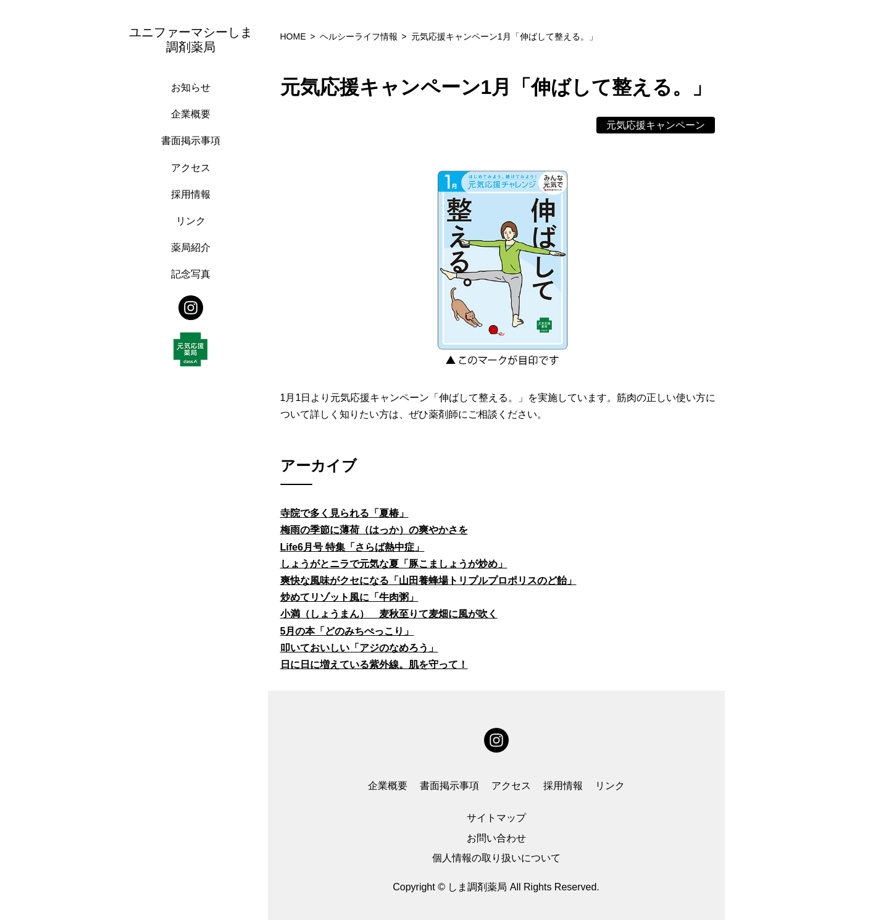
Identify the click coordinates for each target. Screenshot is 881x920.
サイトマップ (496, 817)
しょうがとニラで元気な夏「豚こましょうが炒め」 (393, 564)
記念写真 (191, 274)
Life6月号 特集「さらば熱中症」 (352, 547)
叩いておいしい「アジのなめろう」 (359, 648)
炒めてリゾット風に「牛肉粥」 (349, 597)
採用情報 (191, 194)
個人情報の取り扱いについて (496, 858)
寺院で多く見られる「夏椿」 (344, 513)
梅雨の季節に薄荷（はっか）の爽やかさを (374, 530)
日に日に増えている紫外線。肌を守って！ (374, 664)
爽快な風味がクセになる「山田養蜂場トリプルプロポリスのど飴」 (428, 580)
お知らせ (191, 87)
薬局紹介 (191, 247)
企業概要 (191, 114)
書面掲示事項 (190, 140)
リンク (191, 221)
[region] (194, 460)
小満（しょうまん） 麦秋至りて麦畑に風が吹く (389, 614)
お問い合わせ (496, 838)
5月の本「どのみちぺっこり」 (347, 631)
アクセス (191, 167)
